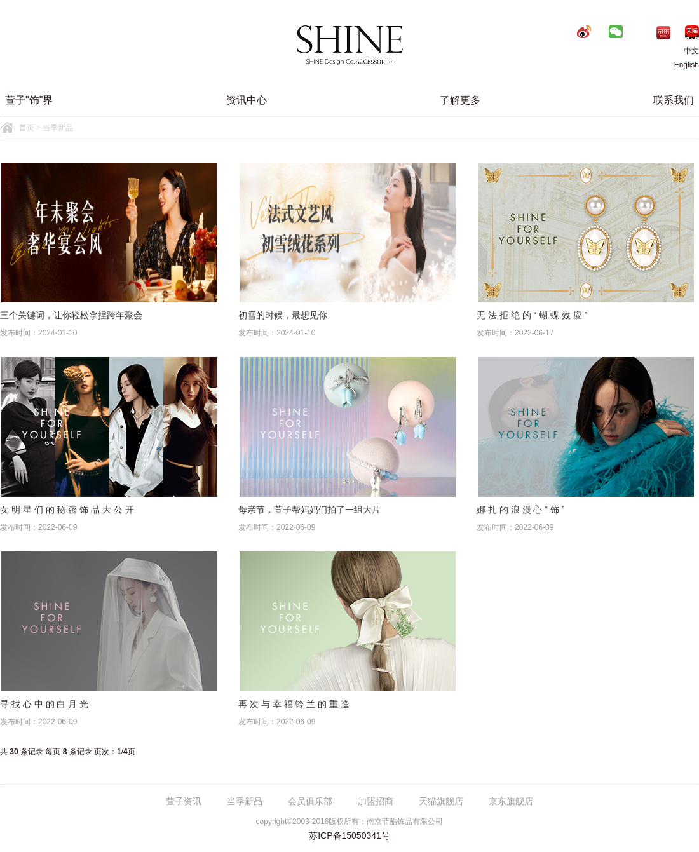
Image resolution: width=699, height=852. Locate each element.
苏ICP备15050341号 (349, 835)
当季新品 (244, 801)
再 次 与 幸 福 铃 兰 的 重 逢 (294, 704)
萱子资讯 (183, 801)
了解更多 (460, 100)
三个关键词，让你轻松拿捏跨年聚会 (71, 315)
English (686, 64)
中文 (682, 50)
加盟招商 (375, 801)
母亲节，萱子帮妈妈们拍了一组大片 (309, 509)
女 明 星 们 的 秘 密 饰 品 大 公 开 (67, 509)
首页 (26, 127)
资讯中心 (246, 100)
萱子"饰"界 (29, 100)
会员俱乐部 (310, 801)
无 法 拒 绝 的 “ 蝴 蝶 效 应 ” (532, 315)
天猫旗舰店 (441, 801)
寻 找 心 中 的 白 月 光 (44, 704)
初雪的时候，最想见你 (282, 315)
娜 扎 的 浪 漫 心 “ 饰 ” (520, 509)
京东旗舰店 (511, 801)
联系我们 (673, 100)
